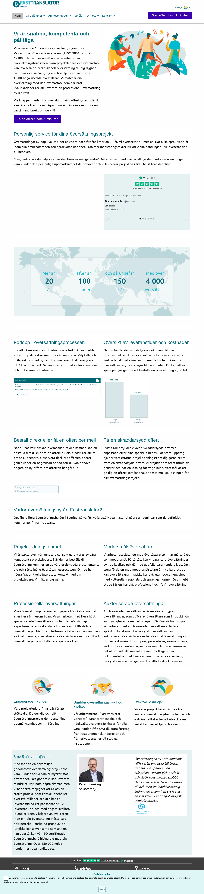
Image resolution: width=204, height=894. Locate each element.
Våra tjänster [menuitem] (33, 15)
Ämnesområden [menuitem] (58, 15)
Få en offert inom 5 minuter (169, 15)
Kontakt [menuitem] (107, 15)
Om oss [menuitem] (91, 15)
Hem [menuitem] (18, 15)
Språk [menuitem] (78, 15)
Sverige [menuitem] (181, 8)
